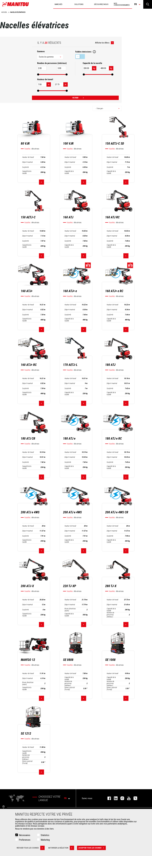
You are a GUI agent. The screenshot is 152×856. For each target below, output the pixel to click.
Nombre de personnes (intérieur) (110, 615)
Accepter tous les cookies (92, 848)
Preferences (24, 839)
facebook (107, 798)
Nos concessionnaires (122, 4)
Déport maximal (27, 162)
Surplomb (25, 167)
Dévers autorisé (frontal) (70, 688)
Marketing (45, 839)
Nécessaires (24, 835)
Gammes (41, 51)
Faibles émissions (80, 56)
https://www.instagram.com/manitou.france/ (121, 798)
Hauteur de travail (28, 157)
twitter (134, 798)
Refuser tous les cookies (31, 848)
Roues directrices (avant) (70, 610)
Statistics (45, 835)
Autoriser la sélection (61, 848)
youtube (127, 798)
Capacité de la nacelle (26, 172)
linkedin (114, 798)
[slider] (38, 74)
